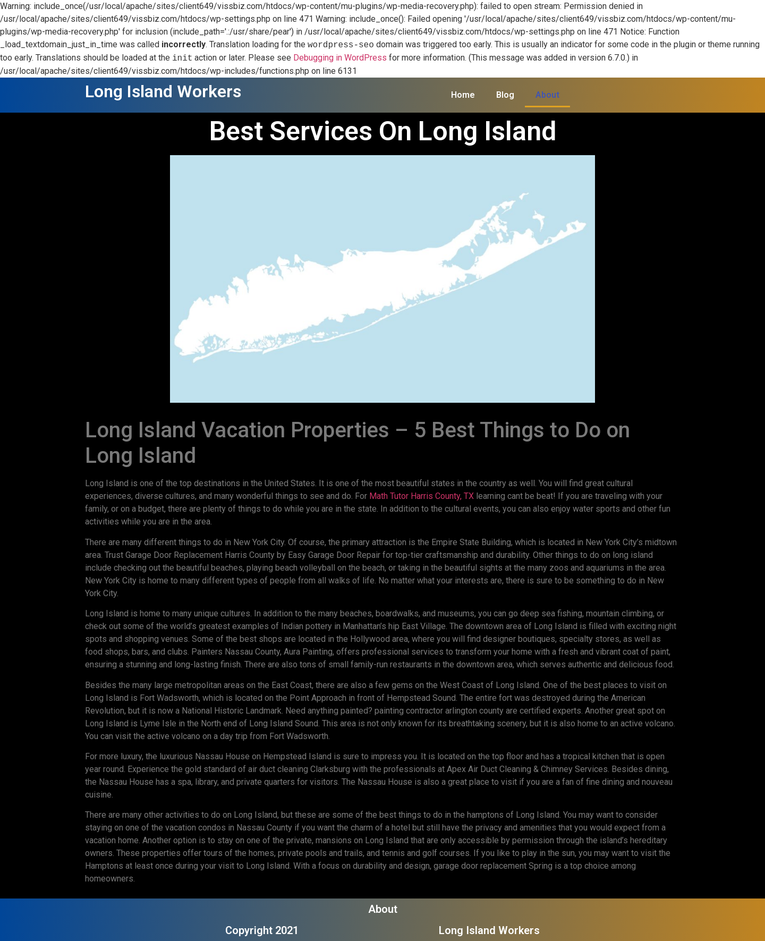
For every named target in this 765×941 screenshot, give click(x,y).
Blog (505, 95)
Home (463, 95)
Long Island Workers (163, 91)
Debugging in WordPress (340, 58)
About (547, 95)
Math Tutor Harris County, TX (421, 496)
